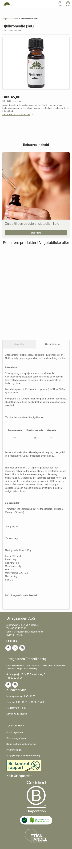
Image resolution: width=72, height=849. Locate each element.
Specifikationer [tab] (52, 344)
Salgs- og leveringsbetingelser (21, 744)
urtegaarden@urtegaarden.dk (28, 631)
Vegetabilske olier (10, 19)
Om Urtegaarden (14, 732)
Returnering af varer (16, 738)
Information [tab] (19, 344)
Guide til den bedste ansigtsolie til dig (32, 223)
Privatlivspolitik (13, 750)
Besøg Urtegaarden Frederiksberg (23, 755)
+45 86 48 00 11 (18, 628)
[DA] (7, 4)
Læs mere (36, 232)
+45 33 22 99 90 (14, 677)
